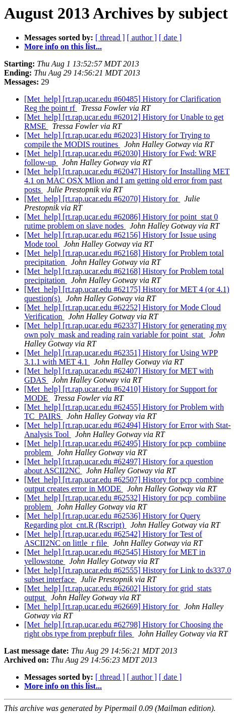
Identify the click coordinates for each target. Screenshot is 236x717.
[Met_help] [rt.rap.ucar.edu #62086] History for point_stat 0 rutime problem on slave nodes (121, 221)
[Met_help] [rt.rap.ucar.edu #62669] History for (102, 606)
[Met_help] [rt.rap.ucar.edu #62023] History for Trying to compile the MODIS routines (117, 140)
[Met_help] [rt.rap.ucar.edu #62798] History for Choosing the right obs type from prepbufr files (123, 629)
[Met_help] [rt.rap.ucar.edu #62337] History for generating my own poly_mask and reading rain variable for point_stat (125, 330)
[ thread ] (110, 37)
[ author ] (142, 37)
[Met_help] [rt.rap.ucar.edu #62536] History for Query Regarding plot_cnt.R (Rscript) (112, 520)
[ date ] (170, 37)
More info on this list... (63, 46)
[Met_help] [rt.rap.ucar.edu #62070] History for (102, 198)
